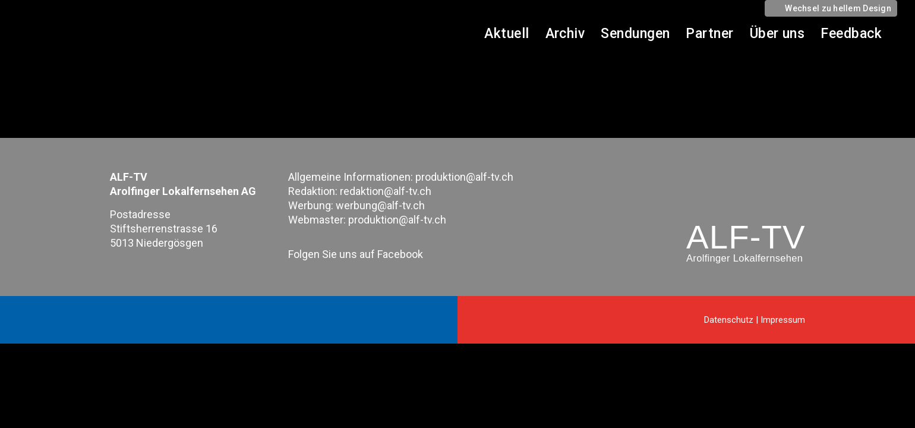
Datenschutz (728, 319)
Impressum (783, 319)
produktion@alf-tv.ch (464, 177)
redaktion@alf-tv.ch (385, 191)
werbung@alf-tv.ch (380, 205)
